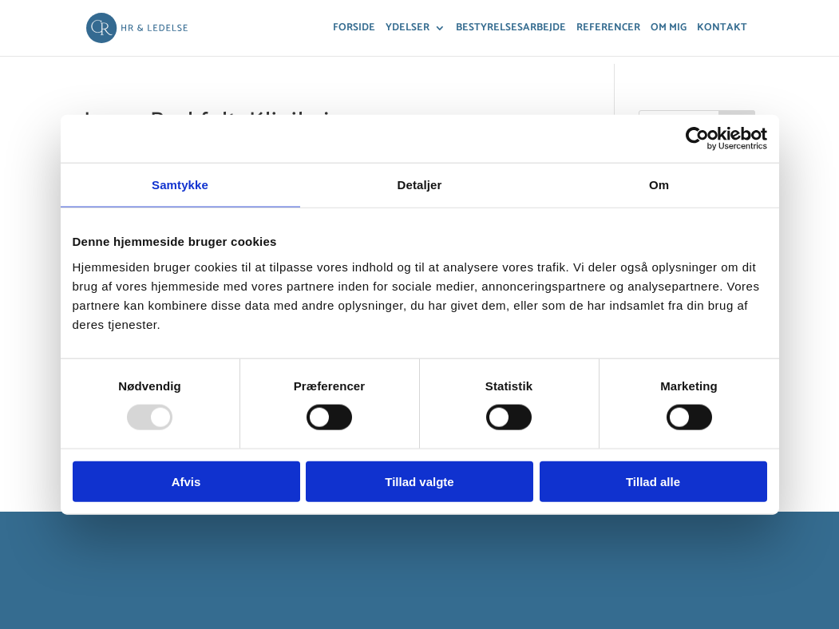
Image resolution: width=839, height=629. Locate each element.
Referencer (608, 29)
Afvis (186, 481)
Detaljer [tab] (420, 185)
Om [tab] (659, 185)
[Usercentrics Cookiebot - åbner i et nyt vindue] (697, 139)
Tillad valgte (419, 481)
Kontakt (722, 29)
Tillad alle (653, 481)
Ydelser (407, 29)
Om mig (669, 29)
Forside (354, 29)
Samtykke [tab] (180, 185)
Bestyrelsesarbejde (511, 29)
